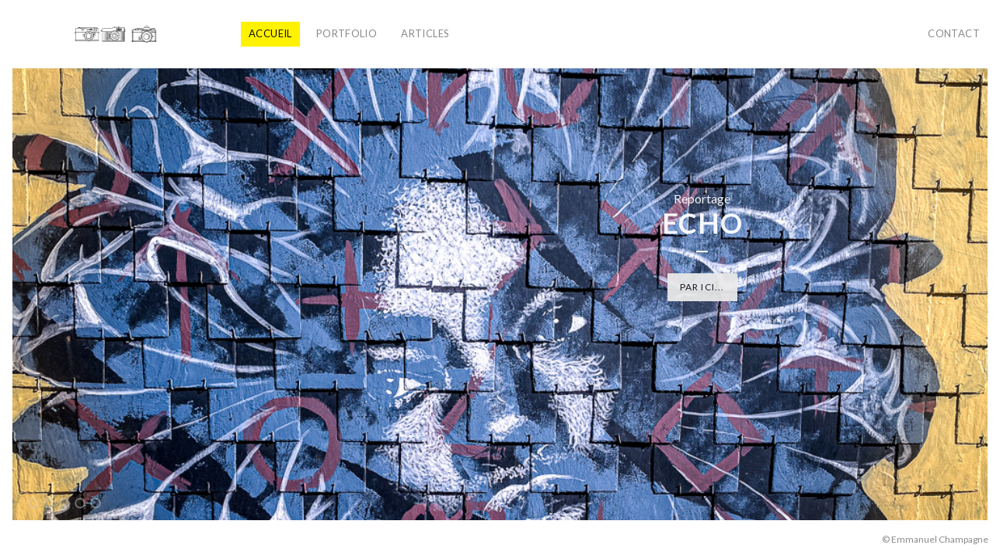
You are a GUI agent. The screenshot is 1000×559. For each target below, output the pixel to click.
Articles (425, 33)
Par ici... (702, 287)
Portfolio (347, 33)
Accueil (270, 33)
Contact (954, 33)
